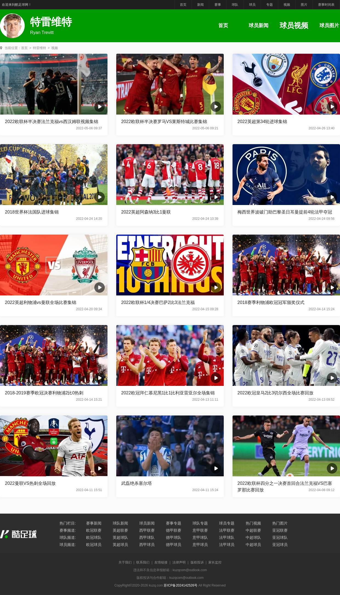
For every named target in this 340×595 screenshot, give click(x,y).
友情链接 (161, 562)
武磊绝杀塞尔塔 (136, 483)
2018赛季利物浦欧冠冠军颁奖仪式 (270, 302)
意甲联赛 (200, 530)
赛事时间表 (326, 5)
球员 (252, 5)
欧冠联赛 (93, 530)
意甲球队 (200, 537)
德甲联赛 (173, 530)
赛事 (217, 5)
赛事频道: (67, 530)
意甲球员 (200, 544)
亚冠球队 (280, 537)
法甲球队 (226, 537)
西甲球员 (147, 544)
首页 (183, 5)
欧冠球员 (93, 544)
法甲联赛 (226, 530)
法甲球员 (226, 544)
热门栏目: (67, 523)
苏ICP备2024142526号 (180, 585)
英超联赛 (120, 530)
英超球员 (120, 544)
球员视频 (294, 25)
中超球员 (253, 544)
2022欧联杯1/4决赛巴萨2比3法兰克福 (158, 302)
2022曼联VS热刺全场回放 (30, 483)
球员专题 (226, 523)
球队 (235, 5)
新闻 (200, 5)
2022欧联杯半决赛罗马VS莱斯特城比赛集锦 (164, 121)
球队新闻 (120, 523)
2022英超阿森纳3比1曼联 (146, 212)
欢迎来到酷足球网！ (17, 5)
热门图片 (280, 523)
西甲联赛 (147, 530)
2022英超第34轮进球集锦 (262, 121)
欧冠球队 (93, 537)
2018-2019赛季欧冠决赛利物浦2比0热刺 (44, 393)
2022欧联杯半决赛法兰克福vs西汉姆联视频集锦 (51, 121)
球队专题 (200, 523)
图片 (304, 5)
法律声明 (179, 562)
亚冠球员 (280, 544)
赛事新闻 (93, 523)
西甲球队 (147, 537)
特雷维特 (39, 48)
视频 (287, 5)
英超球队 (120, 537)
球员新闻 (258, 25)
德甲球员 (173, 544)
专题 (269, 5)
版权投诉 (197, 562)
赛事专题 (173, 523)
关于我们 (125, 562)
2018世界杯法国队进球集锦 (32, 212)
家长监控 (215, 562)
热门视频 (253, 523)
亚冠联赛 (280, 530)
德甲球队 (173, 537)
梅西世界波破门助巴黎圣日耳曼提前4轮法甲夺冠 (284, 212)
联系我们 (142, 562)
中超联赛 (253, 530)
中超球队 (253, 537)
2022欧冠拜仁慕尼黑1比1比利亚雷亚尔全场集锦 (168, 393)
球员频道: (67, 544)
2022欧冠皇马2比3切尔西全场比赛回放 (275, 393)
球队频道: (67, 537)
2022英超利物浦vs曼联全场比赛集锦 (40, 302)
